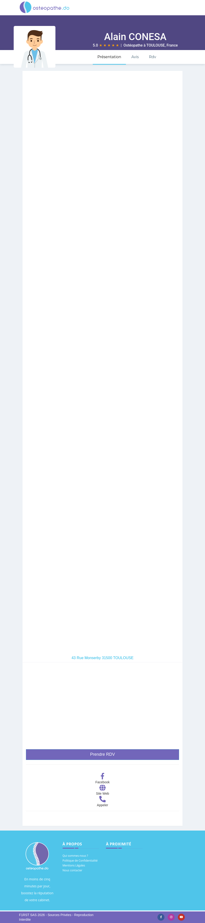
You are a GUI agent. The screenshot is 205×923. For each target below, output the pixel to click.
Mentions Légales (74, 865)
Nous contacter (72, 870)
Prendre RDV (102, 754)
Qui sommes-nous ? (75, 856)
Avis (135, 57)
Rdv (152, 57)
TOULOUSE (155, 45)
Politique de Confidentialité (80, 861)
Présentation (109, 57)
